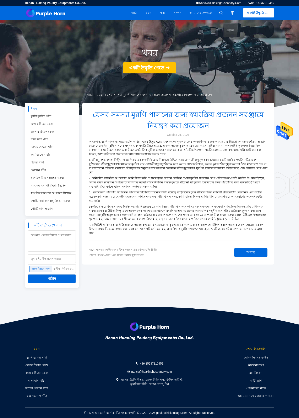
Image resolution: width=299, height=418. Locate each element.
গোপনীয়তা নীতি (256, 388)
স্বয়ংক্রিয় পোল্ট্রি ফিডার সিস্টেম (48, 185)
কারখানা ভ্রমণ (256, 365)
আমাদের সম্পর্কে (201, 13)
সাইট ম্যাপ (256, 380)
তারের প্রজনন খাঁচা (42, 147)
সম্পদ (177, 13)
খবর (99, 94)
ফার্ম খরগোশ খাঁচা (41, 154)
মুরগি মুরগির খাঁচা (41, 116)
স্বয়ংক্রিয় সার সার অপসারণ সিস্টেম (51, 193)
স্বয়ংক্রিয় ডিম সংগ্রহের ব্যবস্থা (47, 177)
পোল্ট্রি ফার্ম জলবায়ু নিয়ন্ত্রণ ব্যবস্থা (50, 201)
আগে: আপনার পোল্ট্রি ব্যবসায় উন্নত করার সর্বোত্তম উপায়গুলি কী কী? (123, 249)
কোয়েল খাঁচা (38, 170)
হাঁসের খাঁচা (37, 162)
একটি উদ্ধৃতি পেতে (259, 13)
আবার (250, 252)
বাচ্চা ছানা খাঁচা (39, 139)
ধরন (148, 13)
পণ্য (162, 13)
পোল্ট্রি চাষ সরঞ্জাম (42, 208)
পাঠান (52, 278)
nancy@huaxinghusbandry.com (220, 3)
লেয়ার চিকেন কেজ (42, 124)
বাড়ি (134, 13)
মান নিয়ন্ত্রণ (255, 373)
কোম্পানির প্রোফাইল (256, 357)
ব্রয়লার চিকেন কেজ (42, 131)
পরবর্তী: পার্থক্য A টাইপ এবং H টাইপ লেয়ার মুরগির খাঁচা (116, 255)
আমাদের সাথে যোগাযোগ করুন (256, 396)
